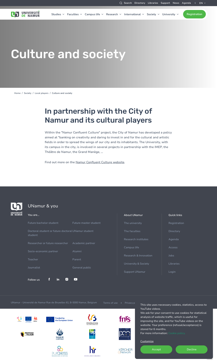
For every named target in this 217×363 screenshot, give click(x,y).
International (132, 14)
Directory (139, 3)
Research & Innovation (138, 255)
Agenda (186, 3)
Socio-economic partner (43, 251)
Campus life (92, 14)
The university (133, 223)
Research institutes (136, 239)
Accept (156, 349)
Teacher (33, 259)
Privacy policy (132, 302)
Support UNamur (134, 272)
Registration (194, 14)
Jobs (171, 255)
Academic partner (83, 243)
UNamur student (82, 231)
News (176, 3)
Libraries (153, 3)
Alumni (77, 251)
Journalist (34, 267)
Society (151, 14)
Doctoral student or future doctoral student (50, 233)
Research (112, 14)
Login (172, 272)
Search (128, 3)
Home (17, 93)
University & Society (136, 264)
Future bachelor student (43, 223)
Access (173, 247)
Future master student (86, 223)
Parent (76, 259)
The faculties (132, 231)
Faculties (73, 14)
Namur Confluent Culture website (100, 162)
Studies (56, 14)
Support (165, 3)
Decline (191, 349)
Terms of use (110, 302)
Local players (41, 93)
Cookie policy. (176, 333)
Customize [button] (147, 341)
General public (81, 267)
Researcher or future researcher (48, 243)
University (168, 14)
